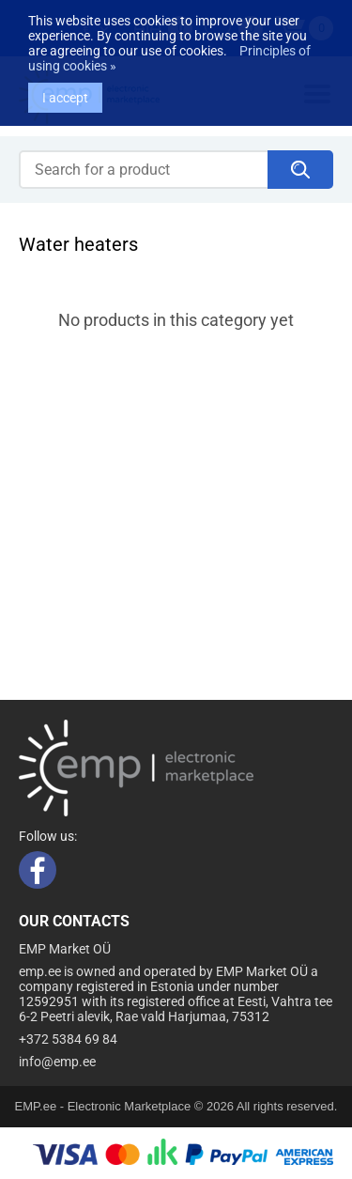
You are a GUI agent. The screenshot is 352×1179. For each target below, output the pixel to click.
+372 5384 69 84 (68, 1039)
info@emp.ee (57, 1061)
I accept (65, 88)
